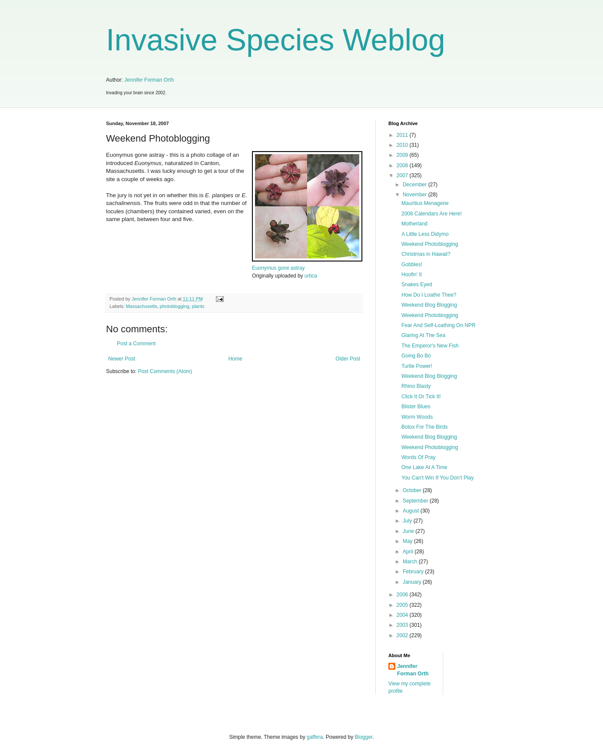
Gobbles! (411, 264)
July (408, 521)
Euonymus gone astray (278, 268)
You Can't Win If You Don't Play (437, 478)
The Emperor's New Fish (430, 346)
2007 (403, 175)
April (408, 552)
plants (198, 306)
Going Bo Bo (416, 356)
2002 (403, 635)
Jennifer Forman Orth (149, 80)
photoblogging (174, 306)
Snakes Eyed (416, 284)
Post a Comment (136, 344)
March (411, 562)
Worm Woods (417, 417)
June (409, 531)
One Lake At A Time (424, 467)
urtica (311, 276)
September (416, 501)
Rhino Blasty (416, 386)
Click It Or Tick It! (421, 397)
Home (235, 359)
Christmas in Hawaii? (426, 254)
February (414, 572)
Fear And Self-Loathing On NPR (438, 325)
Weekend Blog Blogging (429, 305)
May (408, 541)
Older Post (347, 359)
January (413, 582)
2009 (403, 155)
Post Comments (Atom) (165, 371)
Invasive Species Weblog (275, 40)
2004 (403, 615)
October (413, 490)
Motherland (414, 224)
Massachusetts (141, 306)
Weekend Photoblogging (429, 244)
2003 (403, 625)
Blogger (364, 737)
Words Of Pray (418, 457)
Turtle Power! (416, 366)
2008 (403, 165)
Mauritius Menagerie (425, 203)
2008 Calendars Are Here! (431, 214)
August (412, 511)
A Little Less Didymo (425, 234)
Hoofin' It (411, 274)
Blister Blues (416, 406)
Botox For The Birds (424, 427)
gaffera (315, 737)
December (415, 185)
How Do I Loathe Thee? (429, 295)
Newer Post (121, 359)
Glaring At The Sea (423, 335)
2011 (403, 135)
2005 (403, 605)
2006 (403, 595)
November (415, 195)
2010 (403, 145)
